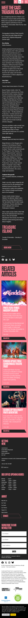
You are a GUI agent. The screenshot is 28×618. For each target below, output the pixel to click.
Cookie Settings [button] (6, 614)
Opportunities (4, 512)
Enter (14, 551)
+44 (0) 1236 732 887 (6, 464)
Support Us (4, 510)
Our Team (3, 503)
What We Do (4, 500)
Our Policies (4, 507)
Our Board (3, 505)
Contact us (5, 467)
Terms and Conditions (10, 567)
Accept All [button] (13, 614)
